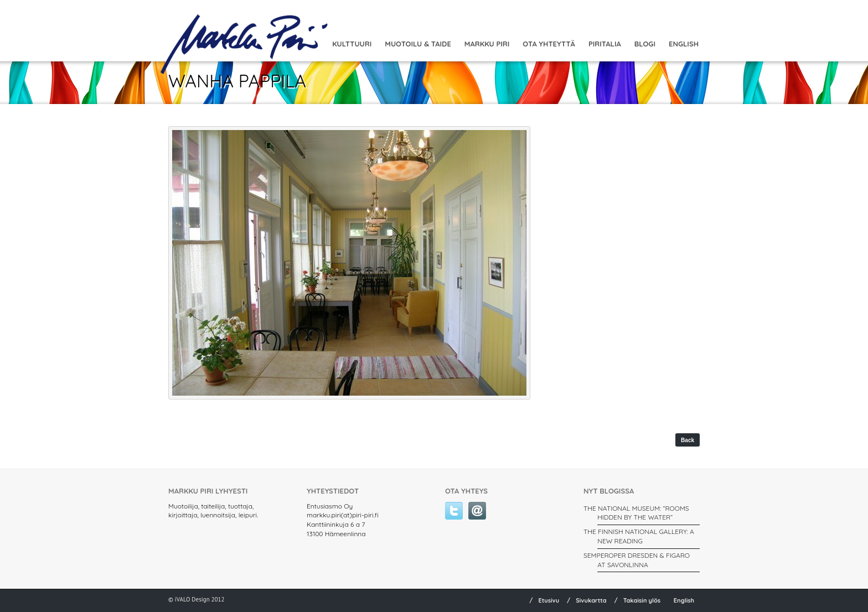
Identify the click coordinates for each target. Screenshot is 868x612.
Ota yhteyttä (549, 43)
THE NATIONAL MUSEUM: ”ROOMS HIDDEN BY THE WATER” (636, 513)
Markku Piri (486, 43)
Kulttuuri (351, 43)
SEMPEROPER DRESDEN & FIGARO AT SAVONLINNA (636, 560)
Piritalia (604, 43)
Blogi (644, 43)
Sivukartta (591, 600)
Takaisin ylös (642, 600)
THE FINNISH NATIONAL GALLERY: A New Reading (638, 536)
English (684, 43)
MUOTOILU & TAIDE (418, 43)
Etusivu (548, 600)
